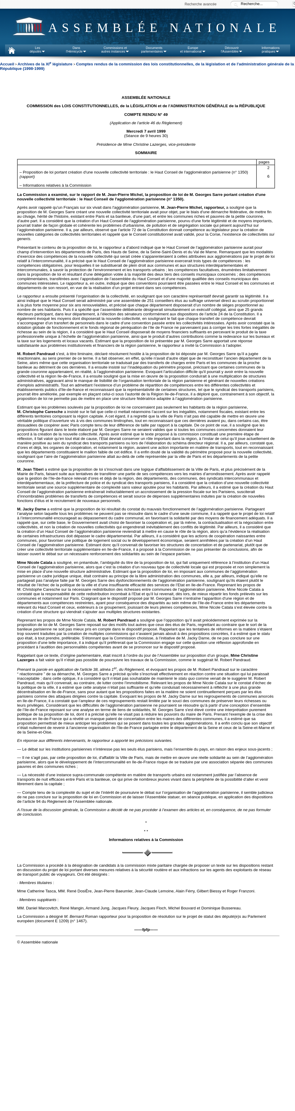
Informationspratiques (271, 49)
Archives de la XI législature (46, 64)
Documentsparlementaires (154, 49)
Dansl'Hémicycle (76, 49)
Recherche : (235, 4)
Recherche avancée (201, 4)
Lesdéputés (37, 49)
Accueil (7, 64)
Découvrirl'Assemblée (232, 49)
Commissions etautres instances (115, 49)
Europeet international (193, 49)
